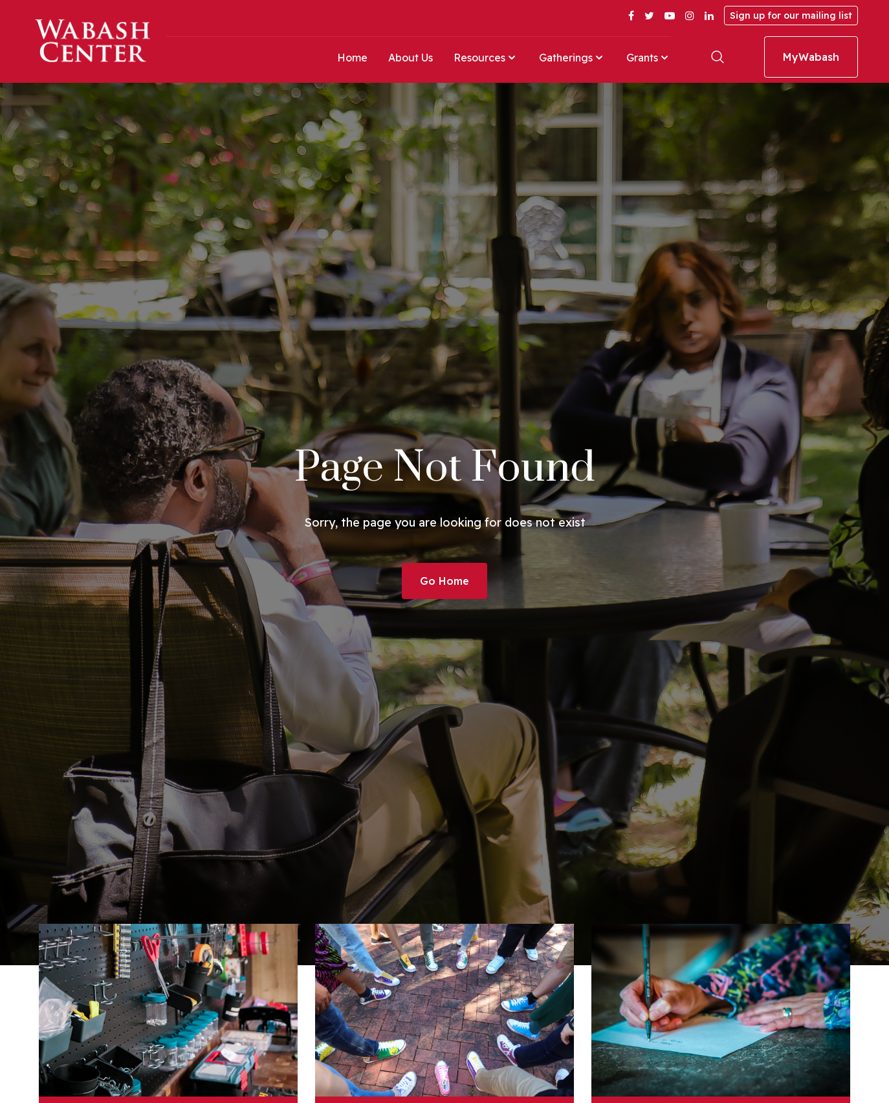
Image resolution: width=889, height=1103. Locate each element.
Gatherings (572, 57)
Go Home (444, 580)
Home (352, 57)
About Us (410, 57)
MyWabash (811, 56)
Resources (486, 57)
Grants (648, 57)
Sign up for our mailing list (791, 15)
